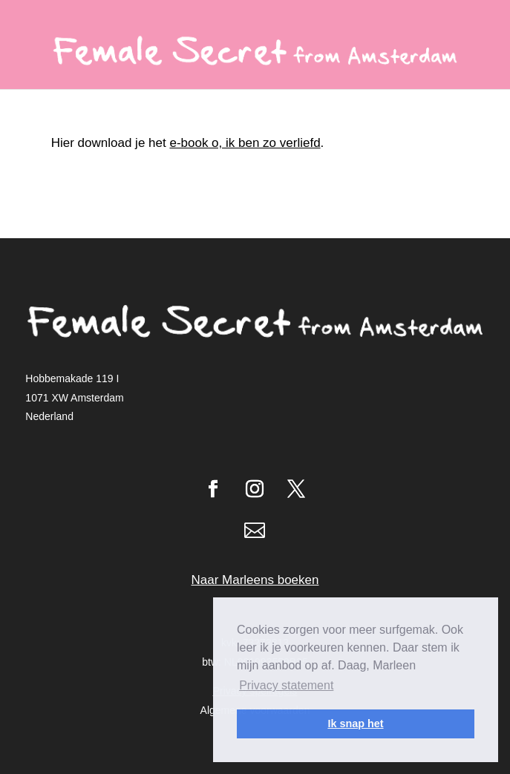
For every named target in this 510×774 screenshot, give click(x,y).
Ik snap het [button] (355, 723)
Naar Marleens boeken (255, 580)
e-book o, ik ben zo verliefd (244, 143)
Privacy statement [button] (286, 685)
